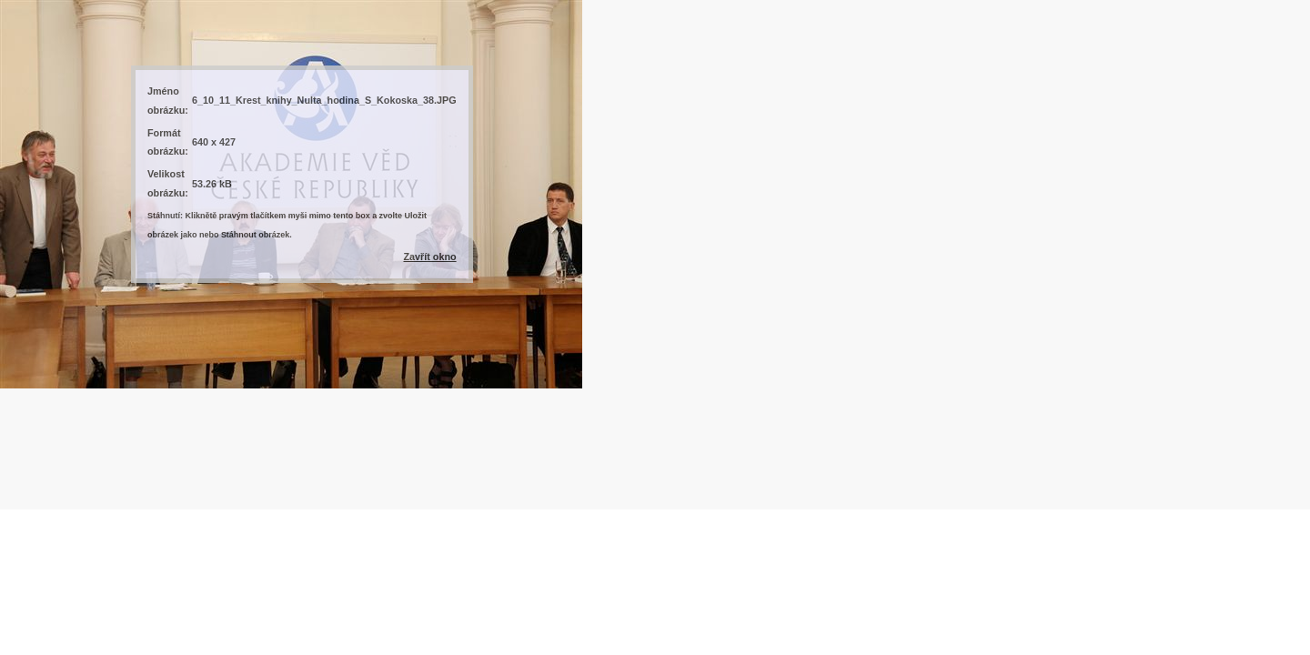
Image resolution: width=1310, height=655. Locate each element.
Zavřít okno (429, 256)
